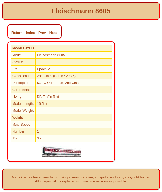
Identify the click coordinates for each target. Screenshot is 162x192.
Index (30, 33)
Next (53, 33)
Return (16, 33)
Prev (42, 33)
